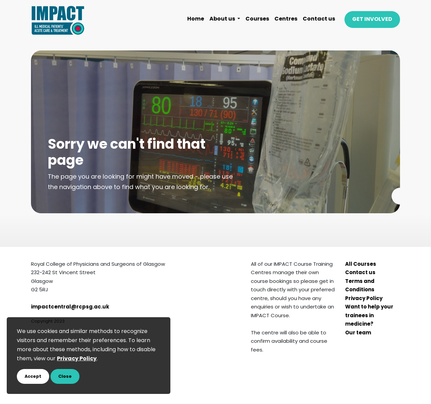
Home (195, 19)
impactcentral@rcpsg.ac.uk (70, 307)
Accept (33, 376)
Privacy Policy (364, 298)
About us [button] (222, 19)
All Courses (360, 264)
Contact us (319, 19)
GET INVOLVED (372, 19)
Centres (285, 19)
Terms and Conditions (359, 286)
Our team (358, 333)
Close (65, 376)
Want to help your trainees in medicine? (369, 316)
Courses (257, 19)
